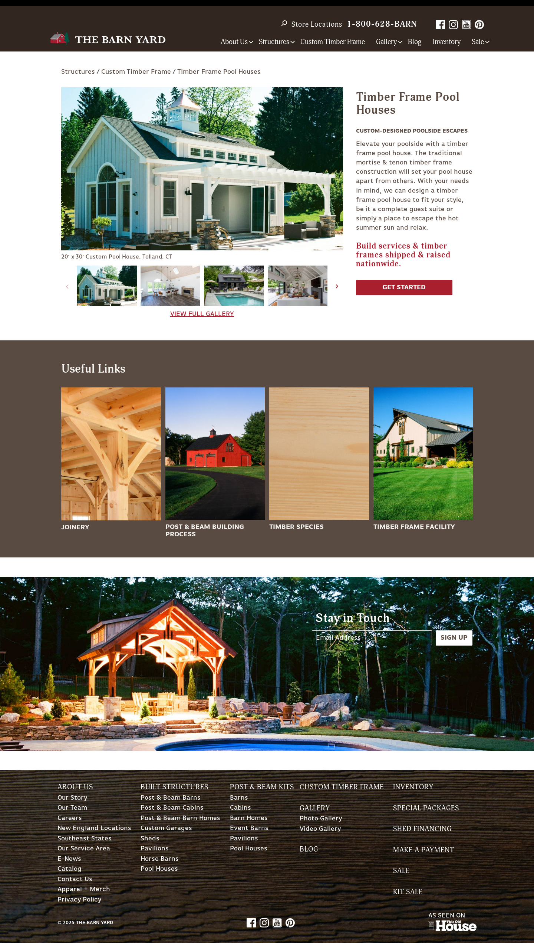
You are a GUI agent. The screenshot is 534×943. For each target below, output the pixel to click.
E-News (69, 859)
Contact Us (74, 879)
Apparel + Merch (83, 889)
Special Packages (426, 808)
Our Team (72, 808)
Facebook (440, 24)
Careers (69, 818)
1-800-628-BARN (382, 24)
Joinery (75, 527)
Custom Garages (166, 828)
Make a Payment (423, 850)
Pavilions (155, 849)
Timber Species (296, 527)
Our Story (72, 798)
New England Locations (94, 828)
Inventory (447, 42)
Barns (239, 798)
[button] (337, 287)
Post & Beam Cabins (172, 808)
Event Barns (249, 828)
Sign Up (454, 637)
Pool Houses (159, 869)
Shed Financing (422, 829)
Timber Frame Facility (414, 527)
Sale (401, 870)
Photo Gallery (321, 819)
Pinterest (479, 24)
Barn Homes (249, 818)
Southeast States (84, 839)
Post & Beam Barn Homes (180, 818)
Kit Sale (408, 892)
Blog (415, 42)
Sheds (150, 839)
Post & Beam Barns (171, 798)
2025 (69, 922)
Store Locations (316, 24)
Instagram (453, 24)
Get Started (404, 287)
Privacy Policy (79, 900)
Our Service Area (83, 849)
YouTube (466, 24)
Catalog (69, 869)
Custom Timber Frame (332, 42)
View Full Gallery (202, 314)
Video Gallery (320, 829)
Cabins (240, 808)
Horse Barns (160, 859)
